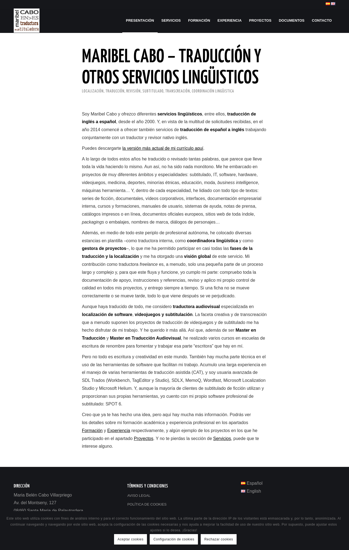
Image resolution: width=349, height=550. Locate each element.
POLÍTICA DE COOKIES (146, 504)
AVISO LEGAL (138, 495)
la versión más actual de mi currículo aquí (162, 148)
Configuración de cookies (174, 539)
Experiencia (118, 430)
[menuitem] (139, 21)
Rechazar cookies (218, 539)
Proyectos (143, 438)
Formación (92, 430)
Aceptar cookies (130, 539)
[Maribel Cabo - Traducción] (26, 21)
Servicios (222, 438)
